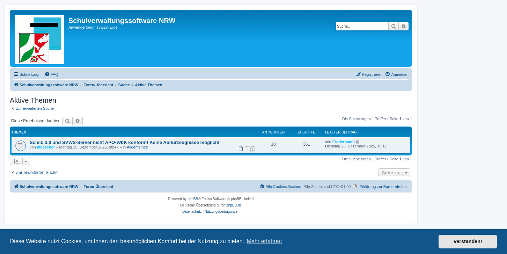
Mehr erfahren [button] (264, 241)
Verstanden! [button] (468, 241)
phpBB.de (234, 205)
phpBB (193, 199)
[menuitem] (51, 74)
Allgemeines (137, 147)
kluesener (46, 147)
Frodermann (343, 142)
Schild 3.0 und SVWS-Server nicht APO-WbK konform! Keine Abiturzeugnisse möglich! (124, 142)
